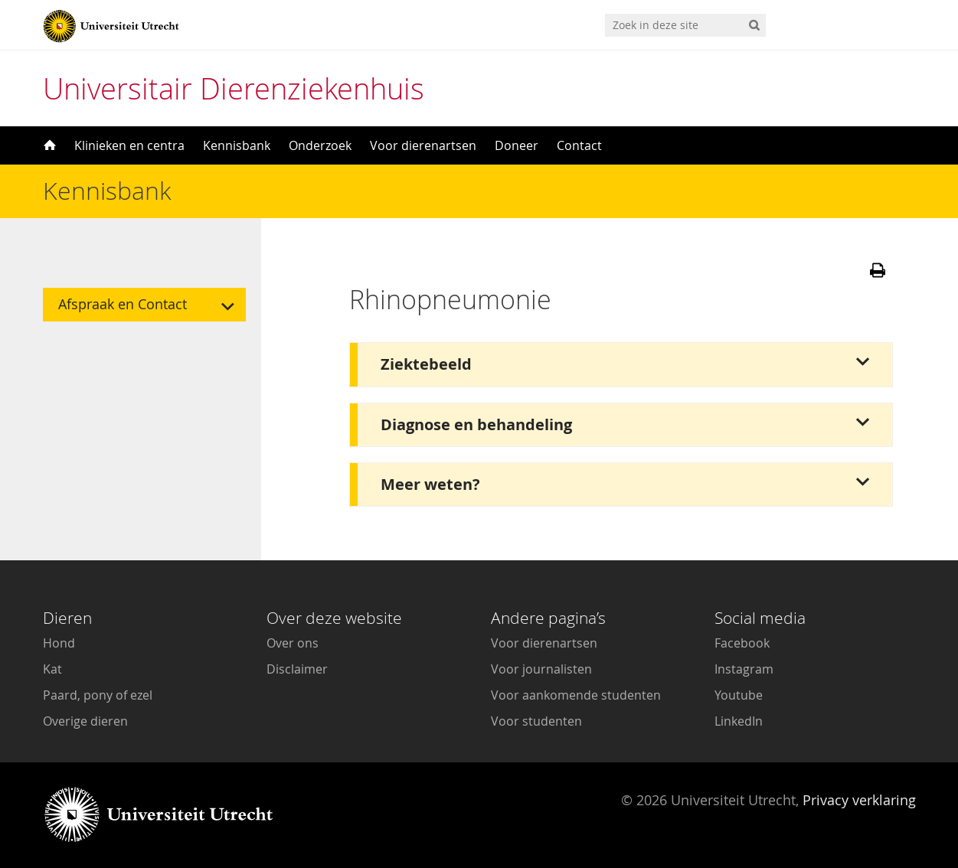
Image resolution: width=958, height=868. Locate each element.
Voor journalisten (541, 669)
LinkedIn (738, 721)
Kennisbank (236, 145)
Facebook (742, 643)
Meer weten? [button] (430, 484)
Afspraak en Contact (122, 304)
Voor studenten (536, 721)
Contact (579, 145)
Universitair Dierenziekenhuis (233, 88)
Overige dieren (85, 721)
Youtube (738, 695)
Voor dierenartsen (423, 145)
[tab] (621, 364)
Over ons (292, 643)
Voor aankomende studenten (576, 695)
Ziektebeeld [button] (426, 364)
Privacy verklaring (859, 800)
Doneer (516, 145)
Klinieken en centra (129, 145)
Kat (52, 669)
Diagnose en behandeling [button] (476, 424)
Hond (59, 643)
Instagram (743, 669)
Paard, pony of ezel (97, 695)
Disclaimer (297, 669)
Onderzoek (320, 145)
